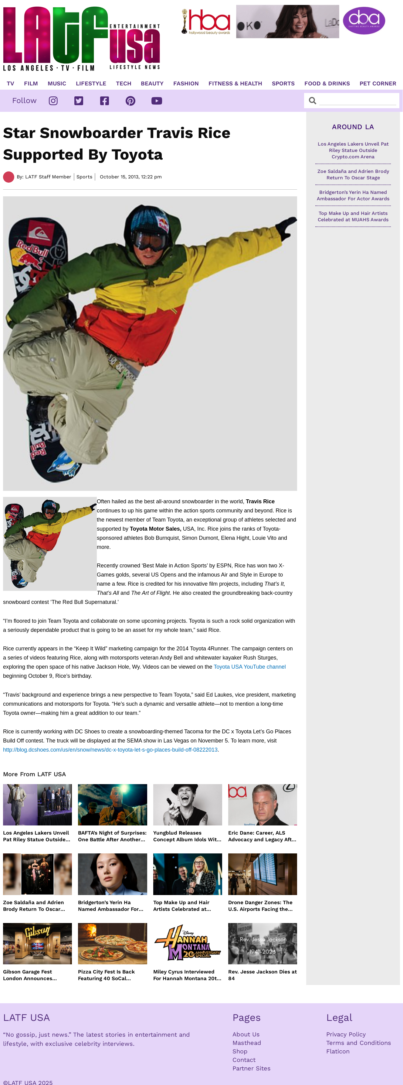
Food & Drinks (327, 84)
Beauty (152, 84)
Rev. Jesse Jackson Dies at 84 (262, 975)
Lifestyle (91, 84)
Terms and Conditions (358, 1042)
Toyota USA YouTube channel (250, 667)
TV (10, 84)
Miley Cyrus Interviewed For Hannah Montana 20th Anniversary (186, 975)
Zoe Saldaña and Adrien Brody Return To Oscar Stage (33, 905)
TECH (123, 84)
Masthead (246, 1042)
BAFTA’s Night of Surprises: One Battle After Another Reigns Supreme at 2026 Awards (112, 836)
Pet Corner (378, 84)
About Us (246, 1034)
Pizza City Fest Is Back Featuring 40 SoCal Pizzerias (106, 975)
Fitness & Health (235, 84)
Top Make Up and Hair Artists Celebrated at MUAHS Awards (181, 905)
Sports (283, 84)
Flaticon (338, 1051)
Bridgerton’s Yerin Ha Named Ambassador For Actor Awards (108, 905)
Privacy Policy (346, 1034)
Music (57, 84)
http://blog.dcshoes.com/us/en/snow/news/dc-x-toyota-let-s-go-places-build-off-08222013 (110, 750)
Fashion (186, 84)
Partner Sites (251, 1068)
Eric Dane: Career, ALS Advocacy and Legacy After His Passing (262, 836)
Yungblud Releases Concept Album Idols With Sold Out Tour (186, 836)
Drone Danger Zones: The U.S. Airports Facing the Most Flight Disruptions (260, 905)
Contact (244, 1059)
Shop (240, 1051)
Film (31, 84)
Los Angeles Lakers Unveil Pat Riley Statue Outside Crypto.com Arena (36, 836)
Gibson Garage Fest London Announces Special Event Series (29, 975)
